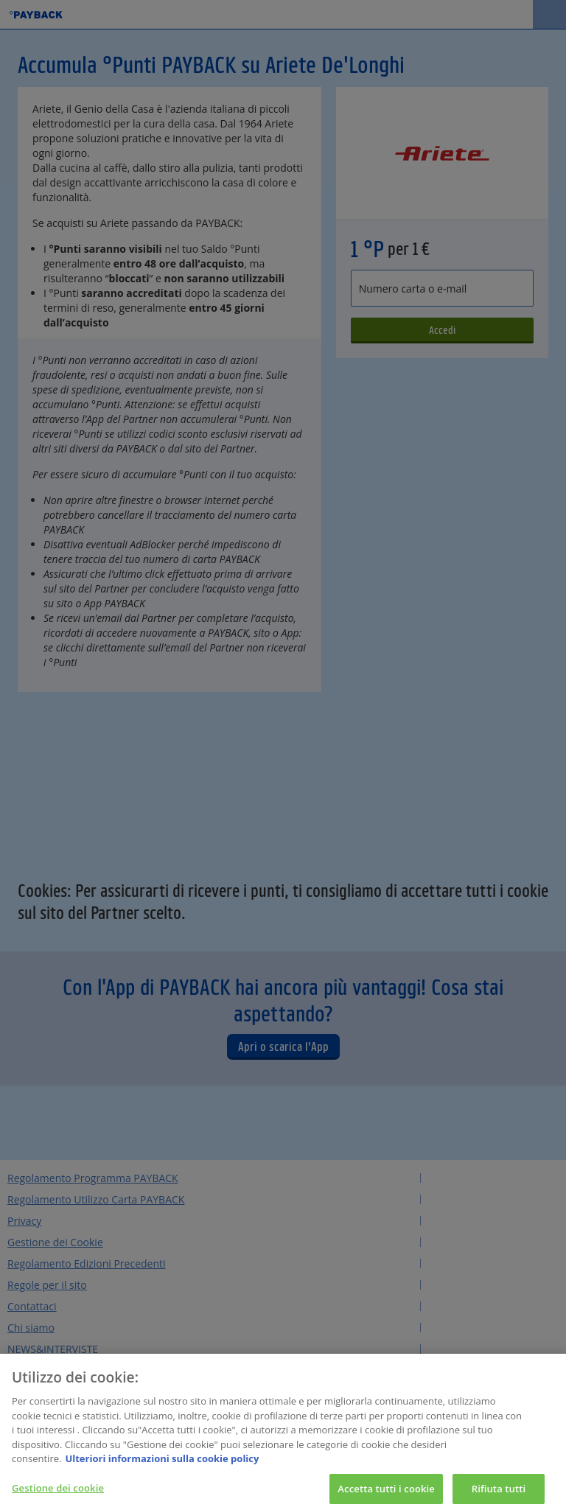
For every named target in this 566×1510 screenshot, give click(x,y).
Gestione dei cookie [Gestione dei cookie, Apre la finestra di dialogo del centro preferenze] (58, 1493)
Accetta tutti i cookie (386, 1493)
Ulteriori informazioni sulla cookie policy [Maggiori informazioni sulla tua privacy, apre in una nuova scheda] (162, 1463)
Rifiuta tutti (499, 1493)
